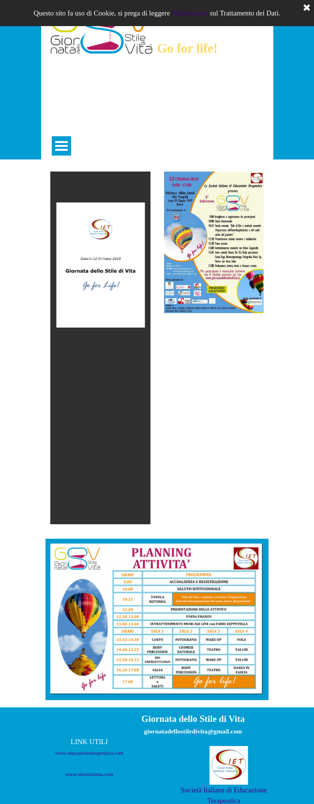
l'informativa (190, 13)
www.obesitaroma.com (89, 774)
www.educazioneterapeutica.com (89, 753)
